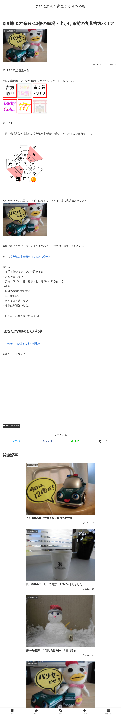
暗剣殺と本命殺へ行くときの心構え (30, 256)
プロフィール (60, 705)
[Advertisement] (60, 388)
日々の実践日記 (11, 425)
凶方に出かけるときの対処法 (23, 343)
